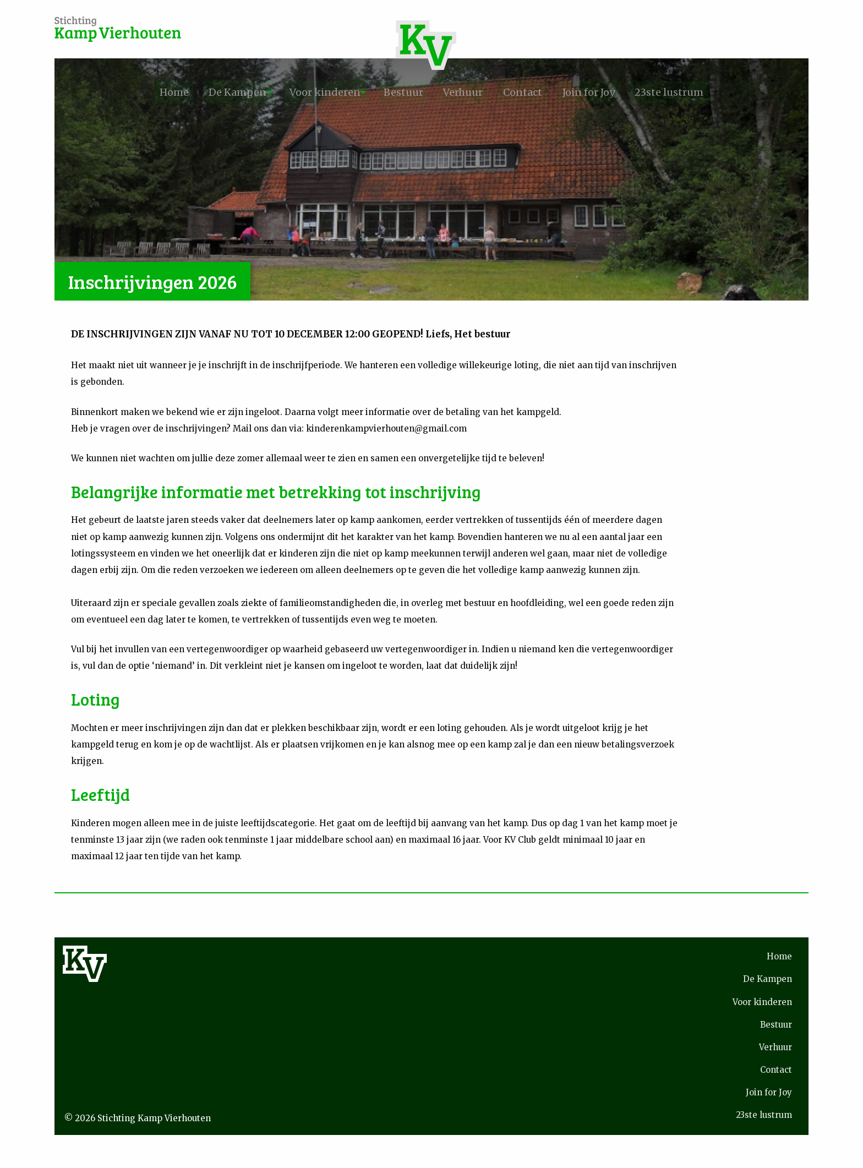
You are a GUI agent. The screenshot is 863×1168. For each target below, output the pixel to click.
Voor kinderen (310, 92)
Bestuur (399, 92)
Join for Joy (614, 92)
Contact (538, 92)
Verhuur (469, 92)
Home (139, 92)
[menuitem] (139, 92)
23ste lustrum (704, 92)
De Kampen (212, 92)
